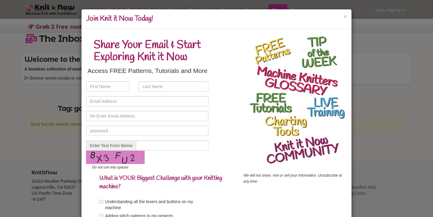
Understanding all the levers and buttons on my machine (146, 204)
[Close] (345, 16)
